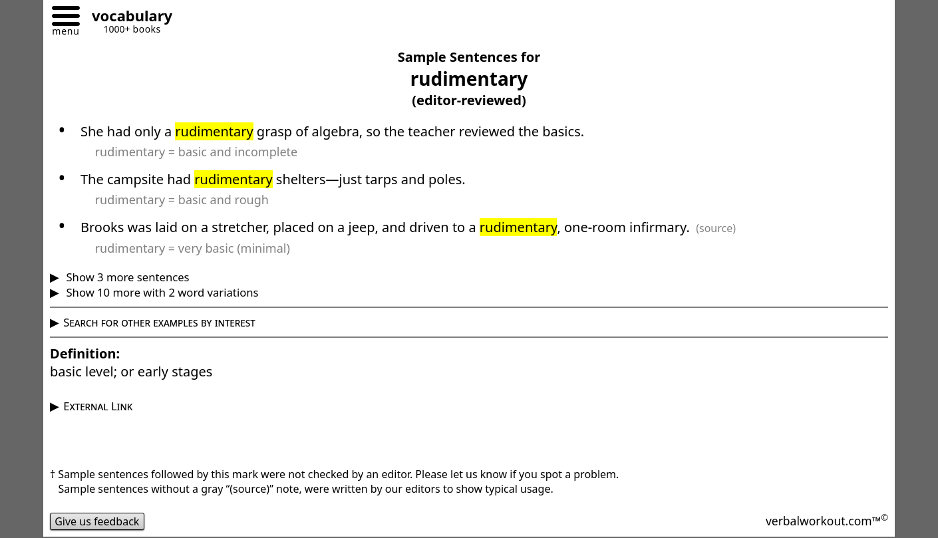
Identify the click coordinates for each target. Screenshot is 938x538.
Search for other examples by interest (159, 322)
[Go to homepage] (127, 17)
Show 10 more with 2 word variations (160, 292)
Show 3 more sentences (126, 277)
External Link (97, 406)
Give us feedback (97, 521)
